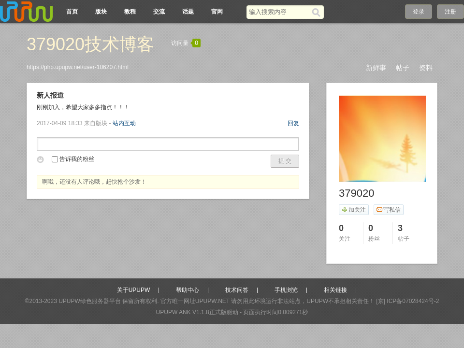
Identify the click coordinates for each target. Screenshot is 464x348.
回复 (293, 123)
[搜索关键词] (279, 11)
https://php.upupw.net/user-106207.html (78, 67)
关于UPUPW (133, 290)
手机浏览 (286, 290)
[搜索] (318, 12)
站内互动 (124, 123)
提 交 (284, 161)
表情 (42, 161)
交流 (159, 11)
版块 (101, 11)
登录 (418, 11)
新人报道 (50, 95)
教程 (130, 11)
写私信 (388, 209)
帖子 (402, 68)
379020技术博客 (90, 44)
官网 (217, 11)
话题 (188, 11)
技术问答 (236, 290)
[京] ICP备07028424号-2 (407, 301)
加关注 (353, 209)
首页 (72, 11)
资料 (426, 68)
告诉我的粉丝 (73, 159)
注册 (450, 11)
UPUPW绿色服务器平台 (89, 301)
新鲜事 (376, 68)
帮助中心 (187, 290)
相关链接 (335, 290)
